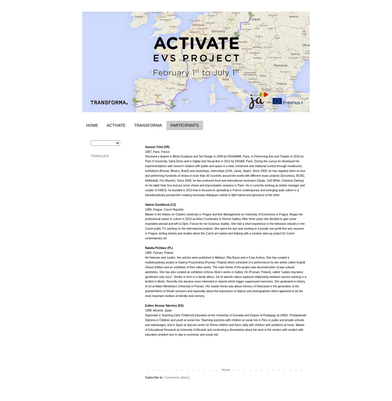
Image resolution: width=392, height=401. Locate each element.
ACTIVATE (116, 125)
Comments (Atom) (176, 377)
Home (226, 369)
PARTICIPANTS (184, 125)
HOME (92, 125)
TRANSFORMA (148, 125)
